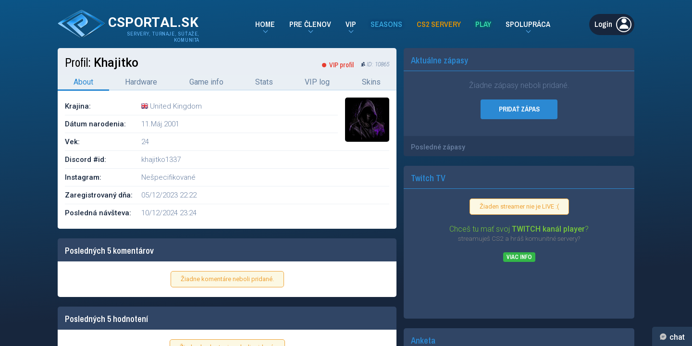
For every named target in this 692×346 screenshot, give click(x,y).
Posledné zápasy (438, 147)
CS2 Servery (439, 24)
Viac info (519, 257)
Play (483, 24)
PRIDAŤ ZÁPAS (519, 109)
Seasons (386, 24)
